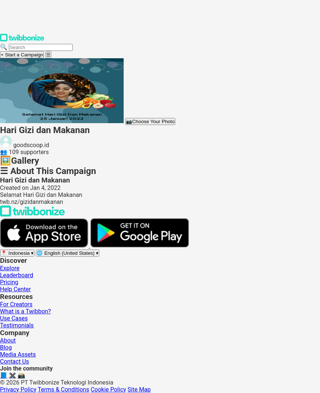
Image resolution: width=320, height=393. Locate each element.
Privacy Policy (18, 389)
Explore (10, 268)
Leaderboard (16, 275)
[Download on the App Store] (45, 245)
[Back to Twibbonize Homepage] (32, 214)
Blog (6, 347)
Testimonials (17, 325)
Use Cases (14, 318)
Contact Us (14, 361)
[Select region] (17, 253)
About (8, 340)
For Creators (16, 304)
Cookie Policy (108, 389)
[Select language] (67, 253)
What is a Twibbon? (25, 311)
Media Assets (18, 354)
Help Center (15, 289)
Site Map (139, 389)
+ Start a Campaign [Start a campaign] (22, 55)
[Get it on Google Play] (139, 245)
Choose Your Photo (150, 121)
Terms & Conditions (63, 389)
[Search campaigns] (41, 47)
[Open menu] (48, 54)
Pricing (9, 282)
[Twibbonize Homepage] (22, 40)
